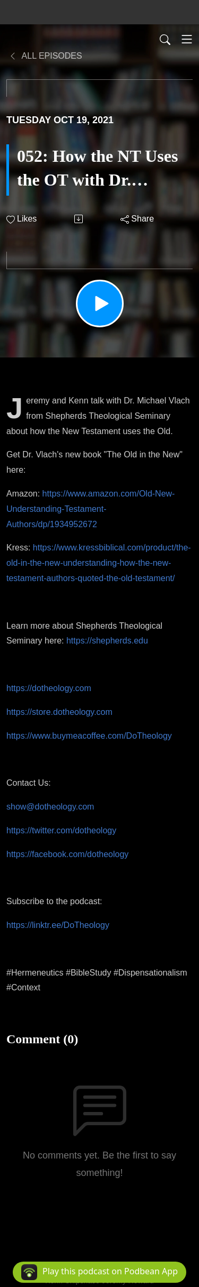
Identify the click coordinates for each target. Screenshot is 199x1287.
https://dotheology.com (48, 688)
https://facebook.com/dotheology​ (67, 854)
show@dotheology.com (50, 806)
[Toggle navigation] (187, 39)
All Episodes (45, 55)
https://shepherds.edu (107, 640)
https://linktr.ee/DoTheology (57, 925)
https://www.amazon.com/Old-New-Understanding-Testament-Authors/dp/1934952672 (90, 509)
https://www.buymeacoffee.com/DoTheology (89, 735)
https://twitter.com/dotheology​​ (61, 830)
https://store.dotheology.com (59, 711)
